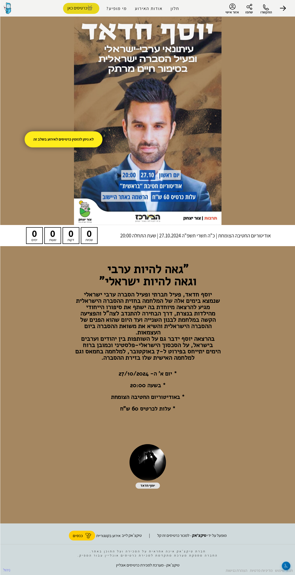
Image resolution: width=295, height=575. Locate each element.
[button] (283, 8)
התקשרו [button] (266, 12)
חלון (174, 8)
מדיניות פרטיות (260, 570)
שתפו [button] (249, 12)
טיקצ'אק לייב (131, 535)
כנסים (82, 536)
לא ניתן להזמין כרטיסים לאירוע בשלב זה (63, 139)
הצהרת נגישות (236, 570)
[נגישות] (286, 566)
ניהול (6, 570)
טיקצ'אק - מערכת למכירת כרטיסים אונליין (147, 565)
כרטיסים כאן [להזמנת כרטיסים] (77, 8)
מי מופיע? (116, 8)
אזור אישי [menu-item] (232, 8)
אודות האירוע (148, 8)
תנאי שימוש (284, 570)
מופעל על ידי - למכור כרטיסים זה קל (191, 535)
